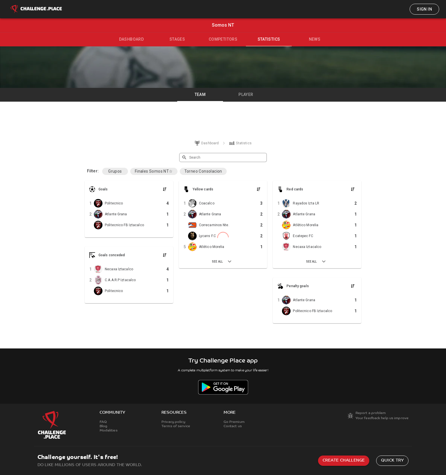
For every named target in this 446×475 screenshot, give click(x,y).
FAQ (103, 422)
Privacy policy (173, 422)
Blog (103, 426)
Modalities (109, 430)
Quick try (392, 460)
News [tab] (315, 39)
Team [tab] (200, 94)
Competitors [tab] (223, 39)
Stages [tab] (177, 39)
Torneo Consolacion (203, 171)
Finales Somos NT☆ (154, 171)
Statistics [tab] (269, 39)
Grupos (115, 171)
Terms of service (175, 426)
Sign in (424, 9)
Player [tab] (245, 94)
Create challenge (344, 460)
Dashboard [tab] (131, 39)
